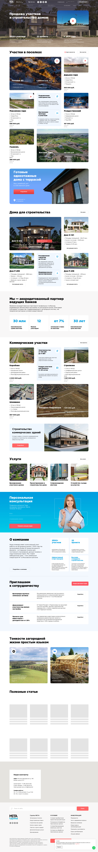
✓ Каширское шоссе (16, 370)
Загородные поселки (36, 818)
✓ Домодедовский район (17, 372)
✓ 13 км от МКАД (69, 368)
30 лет (79, 321)
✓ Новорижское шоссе (71, 116)
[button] (83, 2)
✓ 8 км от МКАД (15, 368)
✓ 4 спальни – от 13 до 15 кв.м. (21, 247)
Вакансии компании (76, 822)
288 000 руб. (15, 159)
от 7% (59, 321)
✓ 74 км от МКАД (69, 114)
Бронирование (34, 832)
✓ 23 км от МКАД (15, 405)
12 (39, 321)
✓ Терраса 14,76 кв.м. (70, 244)
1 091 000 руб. (69, 378)
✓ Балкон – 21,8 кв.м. (16, 276)
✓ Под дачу (67, 84)
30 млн (19, 321)
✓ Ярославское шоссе (46, 159)
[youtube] (12, 823)
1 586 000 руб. (42, 80)
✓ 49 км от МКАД (14, 150)
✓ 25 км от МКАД (44, 411)
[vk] (10, 823)
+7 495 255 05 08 (26, 783)
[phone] (25, 519)
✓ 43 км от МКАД (14, 114)
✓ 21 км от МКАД (44, 156)
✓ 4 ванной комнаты (43, 244)
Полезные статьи (24, 691)
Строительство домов (36, 822)
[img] (22, 101)
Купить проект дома (36, 825)
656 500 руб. (15, 123)
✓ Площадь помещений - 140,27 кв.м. (75, 238)
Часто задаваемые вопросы (78, 820)
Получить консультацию (25, 526)
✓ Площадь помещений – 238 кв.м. (75, 274)
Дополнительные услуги (37, 829)
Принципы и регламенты (78, 829)
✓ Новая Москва (42, 87)
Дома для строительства (30, 212)
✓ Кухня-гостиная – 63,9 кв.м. (73, 276)
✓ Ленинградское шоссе (17, 407)
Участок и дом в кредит (37, 827)
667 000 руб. (15, 415)
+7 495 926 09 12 (27, 785)
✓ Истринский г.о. (15, 118)
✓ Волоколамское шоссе (17, 152)
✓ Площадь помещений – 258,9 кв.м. (21, 274)
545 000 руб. (69, 87)
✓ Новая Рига (13, 116)
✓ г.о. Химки (13, 409)
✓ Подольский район (70, 372)
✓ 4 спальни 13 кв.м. (70, 242)
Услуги (15, 459)
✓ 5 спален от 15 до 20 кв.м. (72, 278)
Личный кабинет (75, 834)
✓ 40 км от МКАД (69, 78)
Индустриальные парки (36, 820)
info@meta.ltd (29, 787)
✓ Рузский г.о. (68, 118)
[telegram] (17, 823)
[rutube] (15, 823)
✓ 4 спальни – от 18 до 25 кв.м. (19, 278)
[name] (25, 514)
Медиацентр (74, 818)
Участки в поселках (26, 52)
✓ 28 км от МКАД (17, 84)
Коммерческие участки (28, 343)
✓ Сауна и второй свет (71, 280)
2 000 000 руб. (16, 378)
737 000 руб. (69, 152)
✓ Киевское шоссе (18, 87)
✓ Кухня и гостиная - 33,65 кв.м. (74, 240)
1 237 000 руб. (69, 408)
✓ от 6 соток (68, 159)
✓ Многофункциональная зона (19, 374)
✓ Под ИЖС (67, 120)
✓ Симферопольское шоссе (73, 370)
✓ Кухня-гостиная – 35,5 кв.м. (46, 247)
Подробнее (77, 843)
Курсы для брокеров (77, 831)
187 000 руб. (69, 123)
